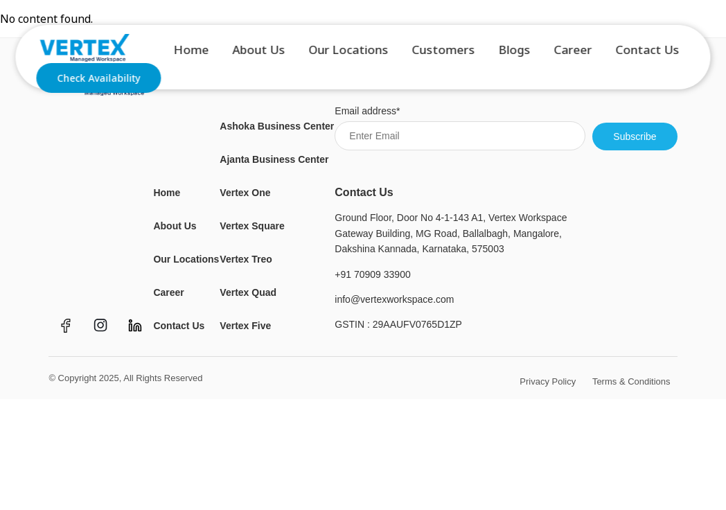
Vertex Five (245, 325)
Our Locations (349, 52)
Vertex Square (252, 225)
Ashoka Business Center (277, 126)
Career (573, 52)
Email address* (460, 127)
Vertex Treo (246, 259)
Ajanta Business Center (274, 159)
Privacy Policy (548, 381)
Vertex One (245, 192)
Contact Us (648, 52)
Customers (443, 52)
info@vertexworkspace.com (394, 299)
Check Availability (98, 80)
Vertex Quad (248, 292)
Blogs (515, 52)
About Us (259, 52)
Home (191, 52)
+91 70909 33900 (372, 274)
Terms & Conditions (631, 381)
